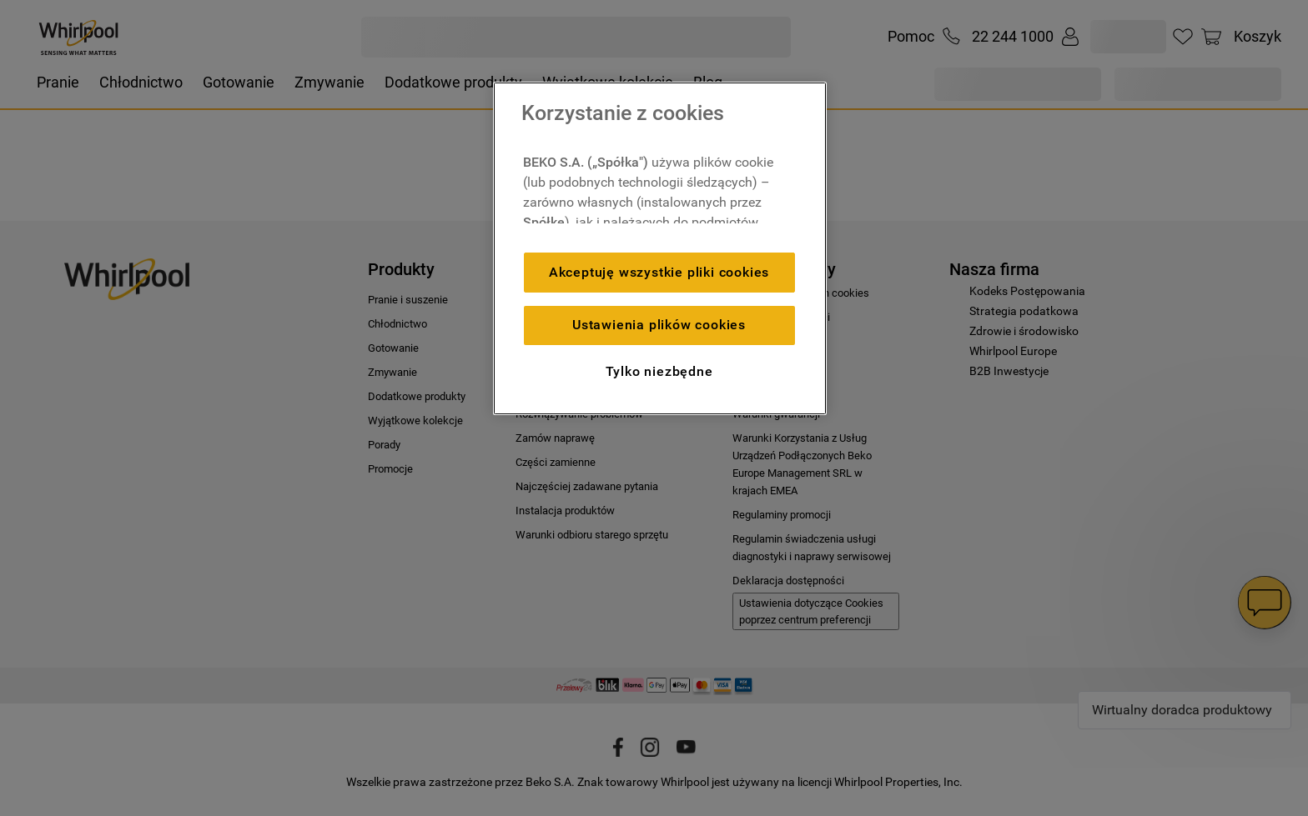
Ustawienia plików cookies (659, 325)
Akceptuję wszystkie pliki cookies (659, 272)
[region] (660, 248)
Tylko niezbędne (659, 371)
